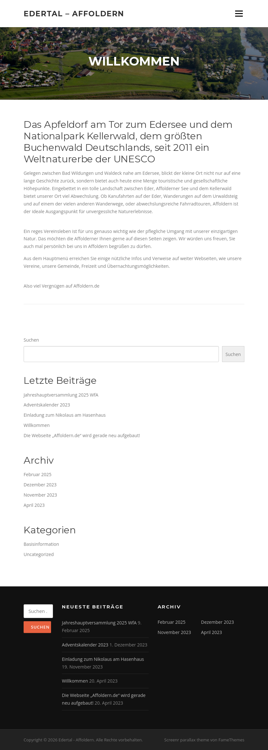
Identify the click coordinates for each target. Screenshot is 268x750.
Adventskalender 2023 (47, 405)
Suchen (31, 340)
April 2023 (34, 505)
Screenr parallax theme (186, 740)
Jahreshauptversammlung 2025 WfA (61, 395)
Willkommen (37, 425)
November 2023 (40, 495)
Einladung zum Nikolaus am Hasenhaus (65, 415)
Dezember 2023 (40, 485)
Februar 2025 (37, 474)
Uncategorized (39, 554)
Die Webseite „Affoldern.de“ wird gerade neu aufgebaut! (82, 435)
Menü (238, 14)
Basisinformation (41, 544)
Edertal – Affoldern (74, 13)
